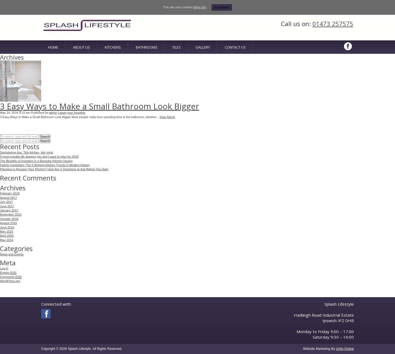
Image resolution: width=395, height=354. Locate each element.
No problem (222, 7)
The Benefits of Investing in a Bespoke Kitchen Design (36, 161)
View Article (167, 117)
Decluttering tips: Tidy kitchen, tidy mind (26, 152)
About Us (81, 47)
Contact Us (235, 47)
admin (53, 112)
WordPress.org (10, 281)
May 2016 (6, 231)
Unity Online (345, 349)
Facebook (348, 46)
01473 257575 (332, 23)
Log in (4, 268)
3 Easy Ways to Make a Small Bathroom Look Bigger (99, 106)
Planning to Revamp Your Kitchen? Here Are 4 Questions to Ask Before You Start (54, 169)
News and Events (12, 254)
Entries (8, 273)
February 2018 (10, 193)
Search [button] (45, 136)
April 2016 (7, 235)
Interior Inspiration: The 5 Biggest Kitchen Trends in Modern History (45, 165)
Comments (11, 277)
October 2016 (9, 219)
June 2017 (7, 206)
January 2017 (9, 210)
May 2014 (6, 240)
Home (53, 47)
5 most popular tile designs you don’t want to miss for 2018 (39, 156)
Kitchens (113, 47)
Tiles (176, 47)
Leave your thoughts (72, 112)
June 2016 (7, 227)
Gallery (203, 47)
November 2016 (10, 214)
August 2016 (8, 223)
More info (199, 7)
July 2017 (6, 202)
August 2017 (8, 197)
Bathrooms (146, 47)
